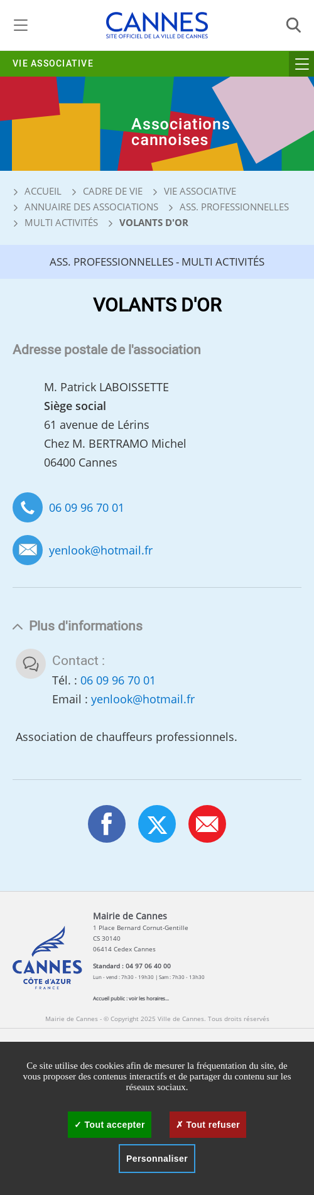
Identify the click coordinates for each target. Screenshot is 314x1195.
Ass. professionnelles (234, 206)
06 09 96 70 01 (86, 507)
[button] (207, 824)
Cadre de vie (113, 191)
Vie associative (53, 63)
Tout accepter (109, 1125)
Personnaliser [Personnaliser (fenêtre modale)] (157, 1159)
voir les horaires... (149, 998)
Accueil (37, 191)
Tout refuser (208, 1125)
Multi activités (61, 222)
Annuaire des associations (91, 206)
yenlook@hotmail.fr (101, 550)
